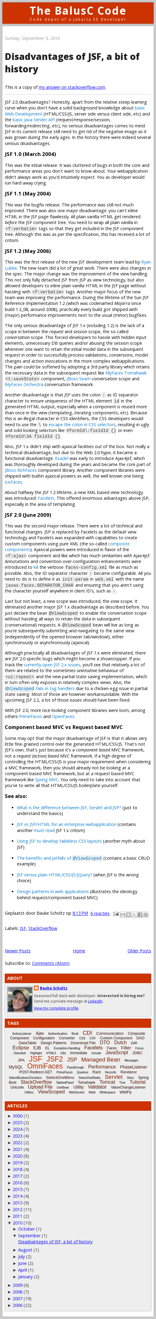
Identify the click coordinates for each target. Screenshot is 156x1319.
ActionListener (21, 1033)
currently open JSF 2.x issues (52, 665)
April (22, 1270)
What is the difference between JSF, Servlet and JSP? (69, 807)
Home (79, 951)
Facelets (46, 498)
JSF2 (55, 1059)
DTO (105, 1042)
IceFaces (13, 482)
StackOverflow (42, 928)
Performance (102, 1066)
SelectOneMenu (60, 1077)
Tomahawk (86, 1082)
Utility (78, 1087)
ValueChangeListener (128, 1087)
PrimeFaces (30, 716)
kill (36, 567)
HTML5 (51, 1053)
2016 (17, 1183)
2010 (17, 1223)
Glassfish (20, 1053)
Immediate (78, 1053)
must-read (44, 830)
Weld (92, 1092)
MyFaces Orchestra (24, 384)
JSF (23, 928)
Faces (112, 1048)
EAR (134, 1043)
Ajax (40, 1033)
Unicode (17, 1087)
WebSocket (76, 1092)
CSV (92, 1038)
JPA (21, 1060)
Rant (97, 1072)
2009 (17, 1285)
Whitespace (107, 1092)
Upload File (40, 1086)
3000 (17, 1116)
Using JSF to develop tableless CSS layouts (59, 841)
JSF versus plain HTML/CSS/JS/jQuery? (54, 875)
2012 (17, 1209)
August (25, 1250)
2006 (17, 1305)
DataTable (28, 1043)
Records (110, 1072)
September (29, 1235)
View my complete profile (56, 1008)
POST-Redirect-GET (35, 1072)
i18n (63, 1053)
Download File (83, 1043)
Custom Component (116, 1038)
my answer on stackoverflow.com (72, 87)
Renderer (129, 1072)
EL (47, 1048)
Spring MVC (46, 779)
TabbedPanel (64, 1082)
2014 (17, 1196)
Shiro (130, 1077)
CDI (87, 1033)
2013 (17, 1203)
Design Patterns (53, 1043)
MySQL (16, 1067)
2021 (17, 1149)
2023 (17, 1136)
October (26, 1229)
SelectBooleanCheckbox (25, 1077)
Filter (126, 1047)
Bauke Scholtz (53, 988)
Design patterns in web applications (53, 891)
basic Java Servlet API (34, 120)
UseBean (63, 1087)
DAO (140, 1038)
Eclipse (20, 1048)
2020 (17, 1156)
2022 (17, 1142)
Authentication (57, 1033)
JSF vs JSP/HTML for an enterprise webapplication (66, 824)
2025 (17, 1122)
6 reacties (100, 913)
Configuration (44, 1038)
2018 (17, 1169)
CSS (82, 1038)
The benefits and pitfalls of (59, 858)
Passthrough (75, 1067)
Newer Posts (18, 951)
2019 (17, 1162)
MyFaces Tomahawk (126, 373)
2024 (17, 1129)
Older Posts (139, 951)
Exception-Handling (67, 1048)
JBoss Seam (78, 379)
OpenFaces (63, 716)
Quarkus (82, 1072)
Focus (139, 1048)
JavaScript (117, 1052)
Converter (67, 1038)
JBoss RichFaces (21, 470)
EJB (37, 1047)
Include (96, 1053)
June (22, 1263)
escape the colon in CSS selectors (82, 424)
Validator (97, 1086)
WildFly (126, 1092)
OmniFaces (45, 1066)
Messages (131, 1060)
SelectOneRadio (90, 1077)
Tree (122, 1082)
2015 (17, 1189)
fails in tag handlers (40, 688)
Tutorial (138, 1082)
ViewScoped (51, 1091)
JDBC (137, 1053)
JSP (72, 1060)
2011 (17, 1216)
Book (75, 1033)
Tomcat (107, 1082)
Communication (110, 1033)
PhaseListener (133, 1067)
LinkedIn (95, 1001)
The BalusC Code (78, 10)
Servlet (113, 1077)
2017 (17, 1176)
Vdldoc (29, 1092)
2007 (17, 1298)
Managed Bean (100, 1059)
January (25, 1276)
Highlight (36, 1053)
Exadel (61, 458)
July (21, 1256)
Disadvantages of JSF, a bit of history (55, 1242)
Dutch (120, 1042)
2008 (17, 1292)
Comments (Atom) (51, 963)
